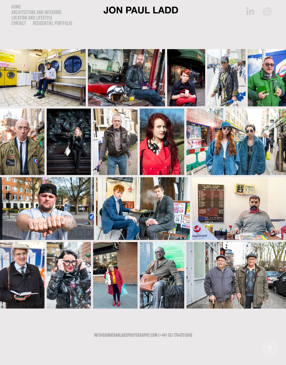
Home (16, 7)
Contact (18, 23)
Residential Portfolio (52, 23)
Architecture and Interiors (36, 12)
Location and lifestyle (31, 18)
